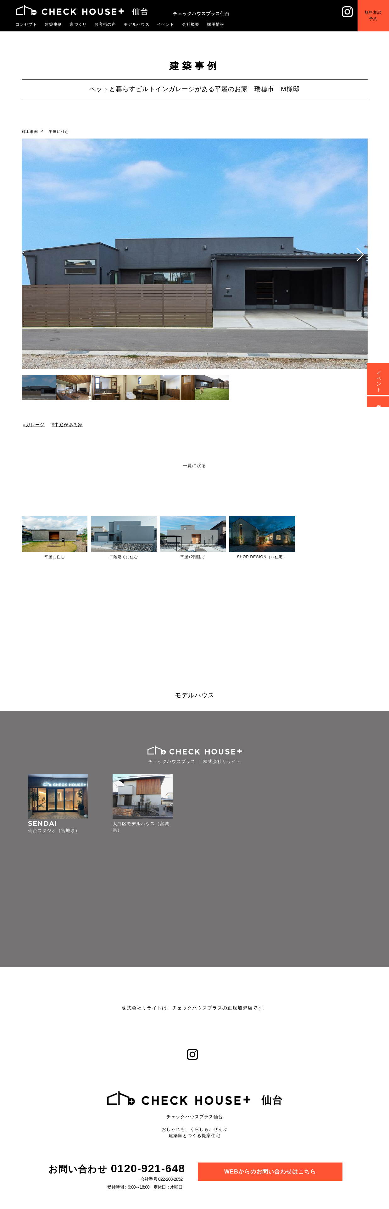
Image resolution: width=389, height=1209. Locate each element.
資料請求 (379, 401)
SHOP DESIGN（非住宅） (262, 557)
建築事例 (53, 24)
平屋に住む (59, 131)
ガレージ (34, 424)
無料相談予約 (373, 15)
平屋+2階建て (193, 557)
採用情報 (215, 24)
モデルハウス (137, 24)
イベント (165, 24)
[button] (360, 255)
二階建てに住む (123, 557)
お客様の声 (105, 24)
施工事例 (30, 131)
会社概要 (190, 24)
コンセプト (26, 24)
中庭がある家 (68, 424)
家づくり (78, 24)
